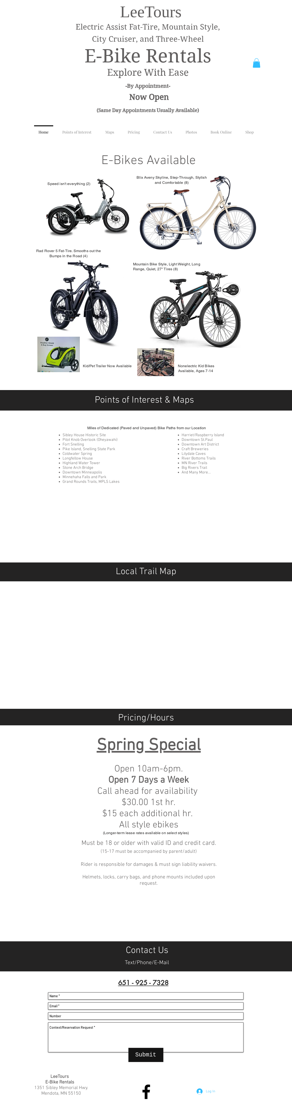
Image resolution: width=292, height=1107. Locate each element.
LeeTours (150, 12)
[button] (256, 63)
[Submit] (145, 1055)
